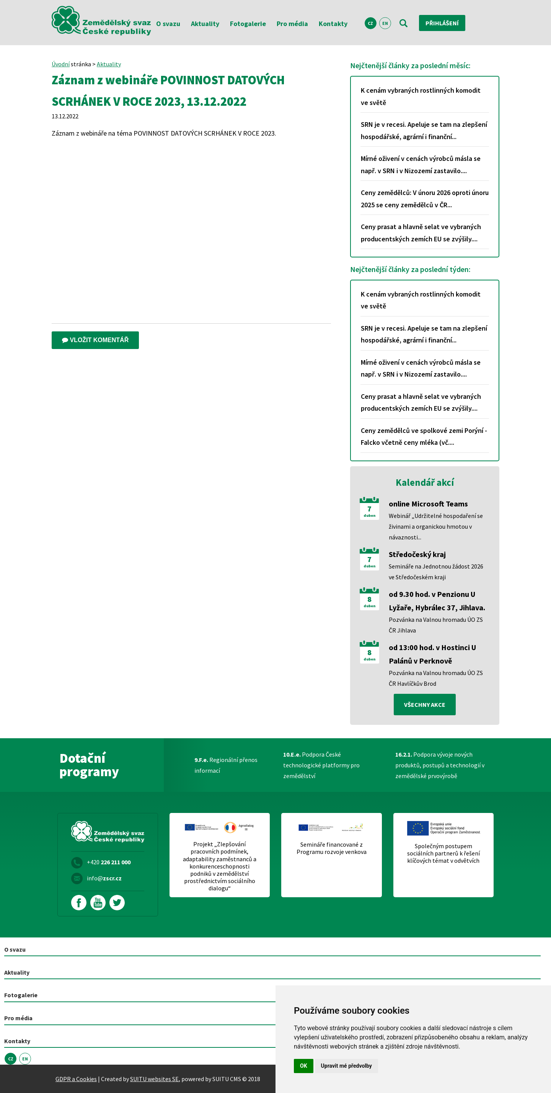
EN (385, 23)
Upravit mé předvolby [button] (346, 1066)
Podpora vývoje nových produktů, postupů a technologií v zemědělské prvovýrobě (439, 765)
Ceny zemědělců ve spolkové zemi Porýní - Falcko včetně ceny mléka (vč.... (424, 436)
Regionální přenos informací (226, 765)
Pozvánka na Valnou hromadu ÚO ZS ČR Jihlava (436, 625)
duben (369, 515)
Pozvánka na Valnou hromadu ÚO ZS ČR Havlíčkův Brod (436, 678)
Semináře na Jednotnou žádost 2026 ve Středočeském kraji (436, 571)
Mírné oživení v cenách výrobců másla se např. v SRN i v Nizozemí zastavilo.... (421, 164)
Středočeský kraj (417, 554)
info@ (104, 878)
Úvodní (61, 64)
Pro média (292, 23)
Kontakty (333, 23)
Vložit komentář (95, 340)
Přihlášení (442, 23)
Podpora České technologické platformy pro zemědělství (321, 765)
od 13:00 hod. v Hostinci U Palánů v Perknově (432, 653)
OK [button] (303, 1066)
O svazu (168, 23)
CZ (370, 23)
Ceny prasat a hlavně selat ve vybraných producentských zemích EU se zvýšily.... (421, 232)
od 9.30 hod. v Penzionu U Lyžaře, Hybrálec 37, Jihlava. (437, 600)
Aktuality (205, 23)
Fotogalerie (248, 23)
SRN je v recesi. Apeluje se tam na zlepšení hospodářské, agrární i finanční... (424, 130)
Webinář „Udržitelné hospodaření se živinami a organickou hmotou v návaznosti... (436, 526)
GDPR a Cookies (76, 1079)
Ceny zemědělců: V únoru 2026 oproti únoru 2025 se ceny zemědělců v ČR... (425, 198)
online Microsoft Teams (428, 503)
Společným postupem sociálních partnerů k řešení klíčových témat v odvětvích (443, 853)
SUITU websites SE (154, 1079)
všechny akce (424, 704)
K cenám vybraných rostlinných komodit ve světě (421, 96)
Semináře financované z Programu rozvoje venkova (332, 848)
